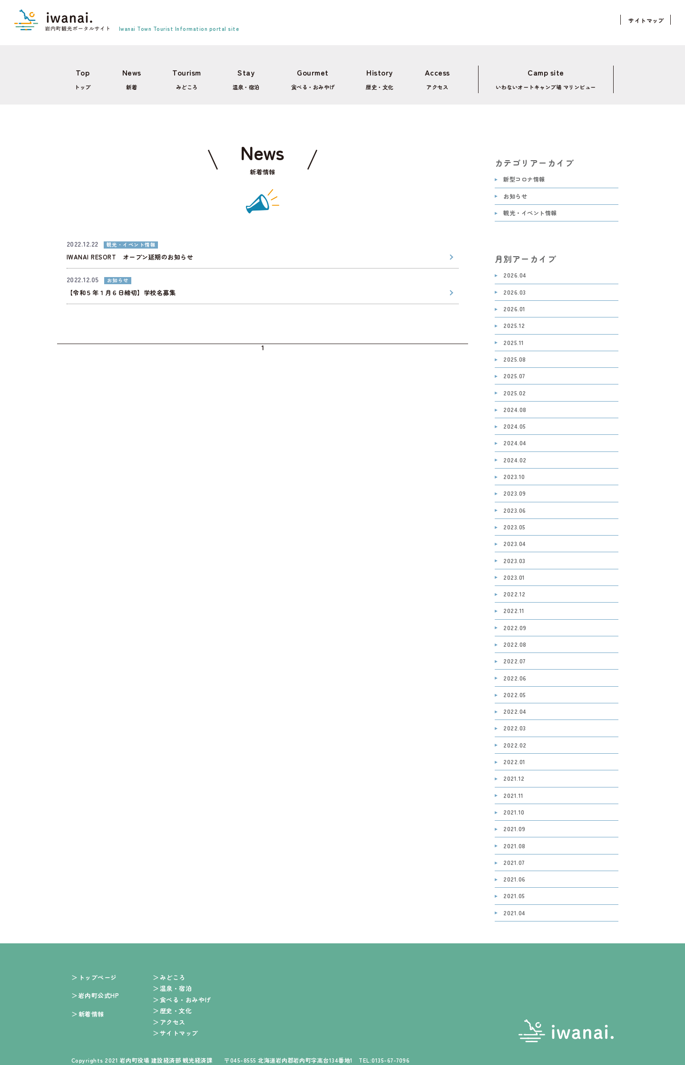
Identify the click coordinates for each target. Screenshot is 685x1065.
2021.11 (513, 790)
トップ (80, 76)
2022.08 (514, 639)
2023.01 (514, 572)
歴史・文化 (376, 76)
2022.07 (514, 655)
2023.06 (514, 505)
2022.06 (514, 672)
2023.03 (514, 554)
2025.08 (514, 353)
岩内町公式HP (98, 989)
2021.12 (513, 773)
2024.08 (514, 404)
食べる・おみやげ (308, 76)
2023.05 (514, 521)
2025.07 (514, 370)
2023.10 (514, 471)
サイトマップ (646, 20)
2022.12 (514, 588)
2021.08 (514, 840)
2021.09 (514, 823)
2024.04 (514, 437)
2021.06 (514, 873)
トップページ (97, 971)
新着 (127, 76)
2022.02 (514, 739)
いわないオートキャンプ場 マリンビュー (544, 76)
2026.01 (514, 303)
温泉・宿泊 (240, 76)
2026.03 (514, 286)
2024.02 (514, 454)
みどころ (181, 76)
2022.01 (514, 756)
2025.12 (514, 320)
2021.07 (513, 857)
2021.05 (514, 890)
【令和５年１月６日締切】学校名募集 (121, 286)
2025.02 (514, 387)
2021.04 (514, 907)
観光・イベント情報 (530, 207)
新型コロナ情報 (524, 173)
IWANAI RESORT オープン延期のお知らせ (130, 251)
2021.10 (513, 806)
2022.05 (514, 689)
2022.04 (514, 706)
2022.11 (513, 605)
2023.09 (514, 487)
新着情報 (91, 1008)
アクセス (433, 76)
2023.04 (514, 538)
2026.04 (514, 269)
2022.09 (514, 622)
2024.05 (514, 420)
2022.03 (514, 722)
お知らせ (515, 190)
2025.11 (513, 337)
